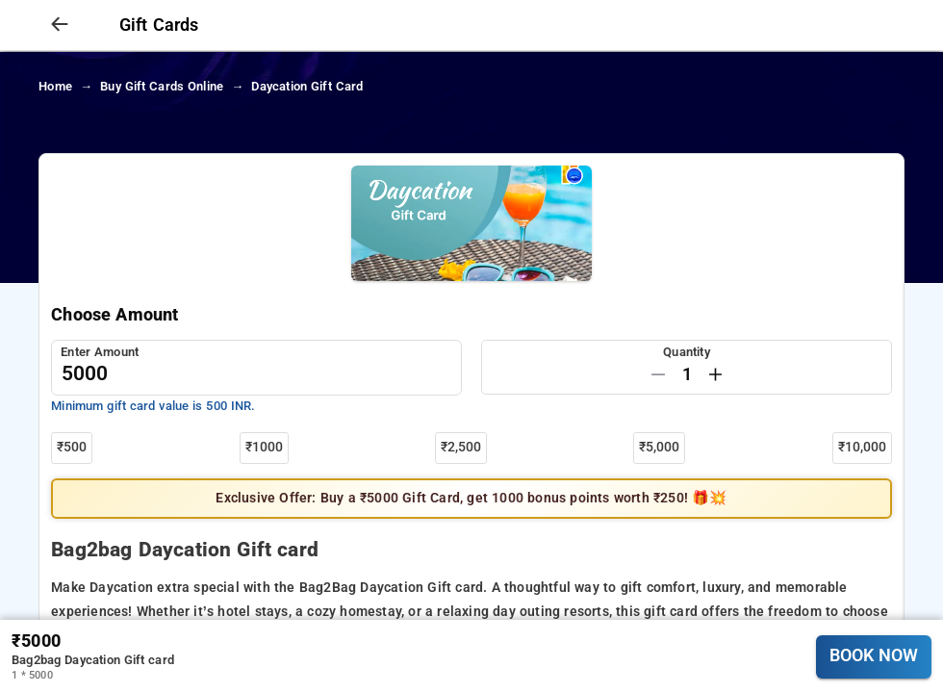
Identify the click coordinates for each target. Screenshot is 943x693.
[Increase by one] (715, 374)
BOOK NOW (873, 655)
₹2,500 (461, 447)
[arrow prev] (60, 25)
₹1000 (264, 447)
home (55, 86)
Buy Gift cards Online (161, 86)
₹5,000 (659, 447)
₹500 (72, 447)
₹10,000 (862, 447)
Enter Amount (100, 352)
